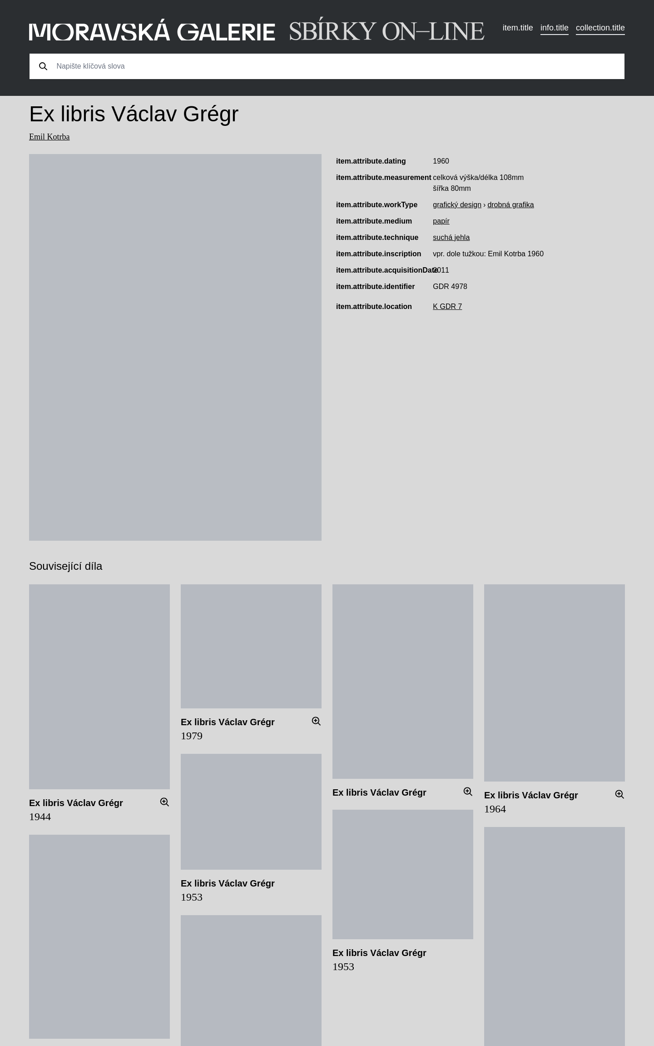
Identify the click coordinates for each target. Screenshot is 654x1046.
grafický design (457, 205)
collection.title (600, 27)
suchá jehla (451, 237)
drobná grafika (510, 205)
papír (441, 221)
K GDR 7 (447, 306)
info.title (554, 27)
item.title (518, 27)
